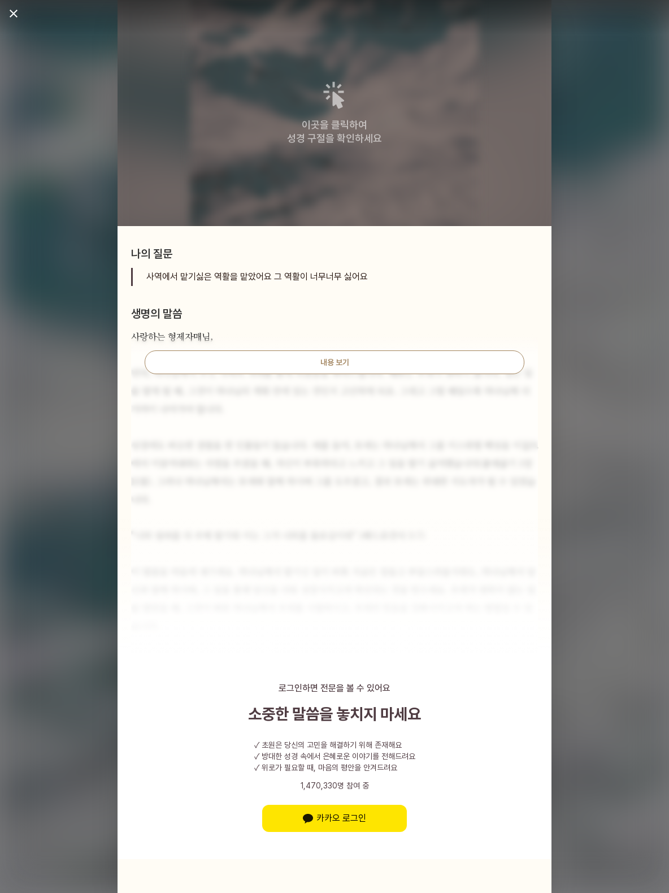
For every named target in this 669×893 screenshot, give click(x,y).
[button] (335, 95)
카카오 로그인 (334, 818)
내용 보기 (334, 362)
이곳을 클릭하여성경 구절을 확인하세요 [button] (334, 131)
